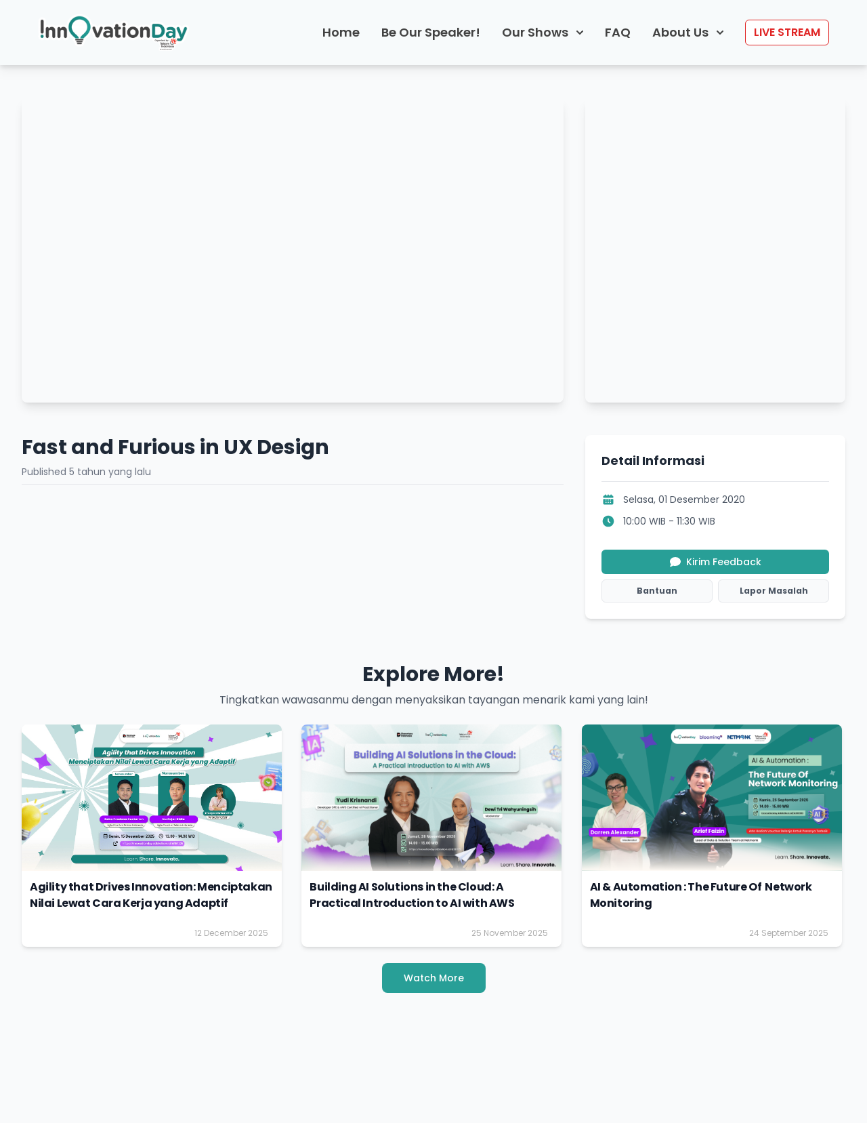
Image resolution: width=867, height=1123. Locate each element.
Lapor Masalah (774, 590)
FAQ (618, 32)
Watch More (434, 978)
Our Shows (542, 32)
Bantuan (657, 590)
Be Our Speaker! (430, 32)
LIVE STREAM (787, 32)
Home (341, 32)
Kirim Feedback (715, 562)
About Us (687, 32)
